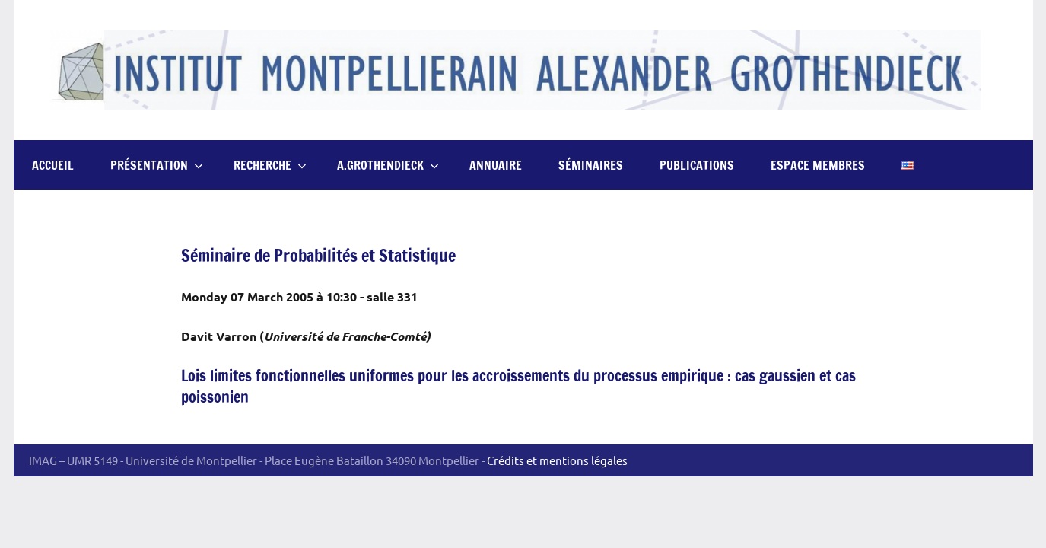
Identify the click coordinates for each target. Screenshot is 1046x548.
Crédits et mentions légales (557, 460)
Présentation (156, 165)
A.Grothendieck (388, 165)
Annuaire (495, 165)
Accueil (53, 165)
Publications (697, 165)
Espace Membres (818, 165)
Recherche (270, 165)
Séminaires (590, 165)
